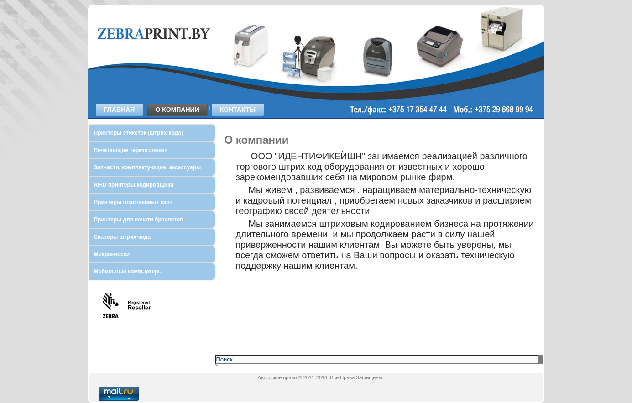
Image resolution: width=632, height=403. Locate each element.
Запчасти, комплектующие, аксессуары (147, 167)
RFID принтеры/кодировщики (134, 185)
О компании (177, 109)
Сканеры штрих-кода (122, 237)
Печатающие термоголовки (131, 150)
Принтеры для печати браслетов (138, 219)
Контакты (238, 109)
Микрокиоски (112, 254)
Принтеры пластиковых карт (133, 202)
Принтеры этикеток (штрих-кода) (138, 133)
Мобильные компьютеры (128, 271)
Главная (119, 109)
